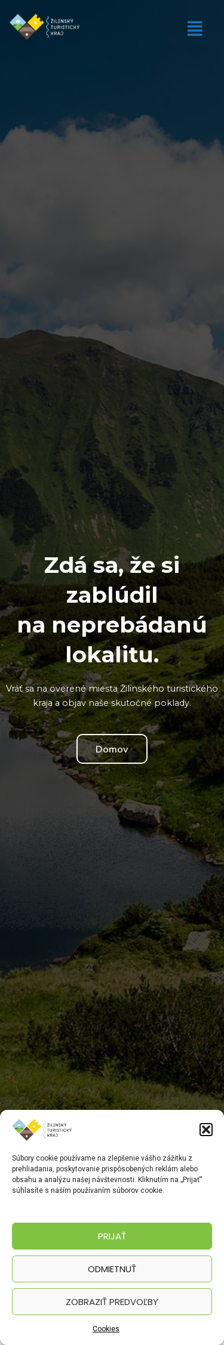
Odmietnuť (112, 1269)
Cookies (106, 1329)
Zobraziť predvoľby (112, 1301)
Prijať (112, 1236)
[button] (206, 1130)
